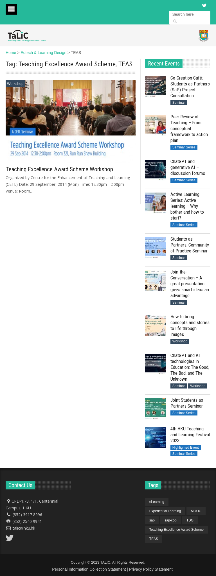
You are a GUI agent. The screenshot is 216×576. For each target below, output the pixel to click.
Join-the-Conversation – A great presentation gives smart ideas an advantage (189, 283)
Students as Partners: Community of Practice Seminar (189, 245)
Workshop (15, 84)
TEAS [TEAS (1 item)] (153, 539)
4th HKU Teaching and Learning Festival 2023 (190, 434)
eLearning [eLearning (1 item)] (156, 502)
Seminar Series (183, 147)
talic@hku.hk (24, 528)
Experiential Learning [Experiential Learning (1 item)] (165, 511)
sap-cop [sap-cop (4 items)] (171, 520)
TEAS (125, 64)
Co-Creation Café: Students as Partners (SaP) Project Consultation (190, 86)
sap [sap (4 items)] (152, 520)
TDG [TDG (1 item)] (190, 520)
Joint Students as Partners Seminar (186, 403)
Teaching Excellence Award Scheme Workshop (59, 169)
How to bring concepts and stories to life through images (190, 325)
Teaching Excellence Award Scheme (67, 64)
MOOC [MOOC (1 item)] (196, 511)
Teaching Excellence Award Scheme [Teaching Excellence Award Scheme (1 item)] (176, 530)
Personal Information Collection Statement (89, 569)
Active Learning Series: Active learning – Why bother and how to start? (187, 206)
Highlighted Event (185, 447)
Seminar (178, 103)
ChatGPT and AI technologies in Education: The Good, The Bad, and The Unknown (189, 367)
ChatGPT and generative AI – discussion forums (187, 167)
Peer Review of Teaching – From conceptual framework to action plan (189, 128)
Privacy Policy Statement (151, 569)
